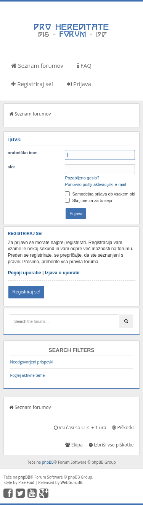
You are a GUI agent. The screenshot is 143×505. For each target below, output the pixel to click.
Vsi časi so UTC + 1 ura (80, 427)
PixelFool (26, 482)
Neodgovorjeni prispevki (31, 362)
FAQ (84, 65)
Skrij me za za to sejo (88, 200)
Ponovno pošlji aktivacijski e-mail (95, 184)
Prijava (79, 84)
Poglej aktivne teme (27, 375)
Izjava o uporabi (62, 272)
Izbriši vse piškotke (111, 444)
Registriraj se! (32, 84)
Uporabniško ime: (19, 152)
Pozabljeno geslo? (82, 178)
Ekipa (74, 444)
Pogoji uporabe (24, 272)
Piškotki (122, 427)
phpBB (48, 462)
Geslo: (8, 167)
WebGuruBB (72, 482)
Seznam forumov (37, 65)
